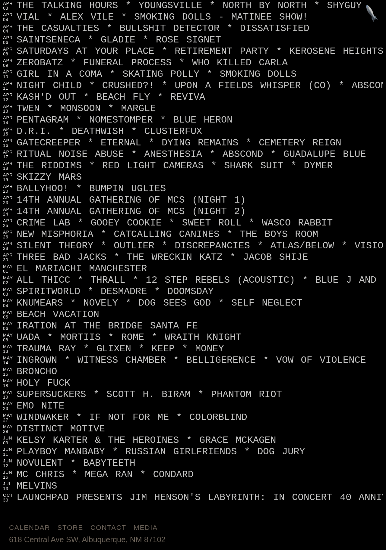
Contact (108, 527)
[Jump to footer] (372, 14)
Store (70, 527)
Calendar (29, 527)
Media (146, 527)
